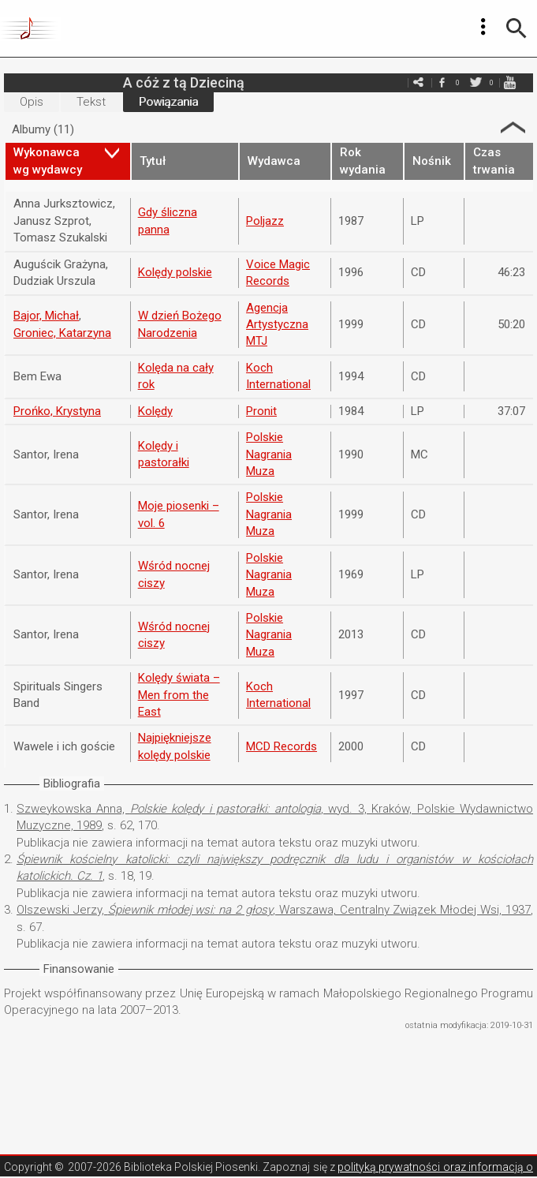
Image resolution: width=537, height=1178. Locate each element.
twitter (475, 82)
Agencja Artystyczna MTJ (277, 325)
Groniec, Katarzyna (62, 333)
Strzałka (513, 127)
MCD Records (281, 746)
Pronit (261, 411)
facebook (441, 82)
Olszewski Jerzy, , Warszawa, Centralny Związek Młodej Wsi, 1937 (274, 910)
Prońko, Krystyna (57, 411)
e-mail (418, 82)
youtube (509, 82)
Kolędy (155, 411)
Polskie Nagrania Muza (269, 454)
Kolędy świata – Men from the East (179, 695)
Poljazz (265, 221)
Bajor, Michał (46, 316)
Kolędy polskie (175, 272)
